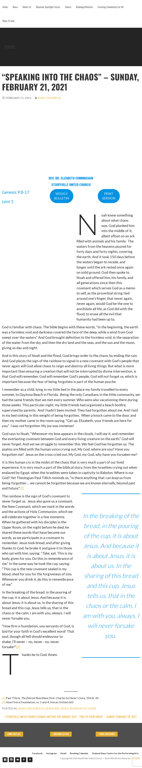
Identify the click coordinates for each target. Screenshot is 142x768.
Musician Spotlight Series (48, 7)
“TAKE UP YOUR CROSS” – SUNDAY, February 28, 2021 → (109, 717)
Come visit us (13, 733)
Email (63, 753)
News (15, 7)
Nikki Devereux (49, 97)
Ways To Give (8, 21)
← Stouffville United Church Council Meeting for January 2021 (39, 717)
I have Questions (107, 733)
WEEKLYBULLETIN (61, 196)
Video (64, 708)
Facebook (37, 753)
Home (5, 7)
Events (68, 7)
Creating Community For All (110, 7)
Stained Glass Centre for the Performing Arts (115, 753)
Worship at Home (83, 708)
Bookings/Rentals (84, 7)
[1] (22, 488)
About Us (27, 7)
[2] (18, 647)
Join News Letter (61, 733)
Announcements (31, 708)
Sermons (52, 708)
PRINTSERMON (108, 196)
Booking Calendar (79, 753)
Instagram (51, 753)
